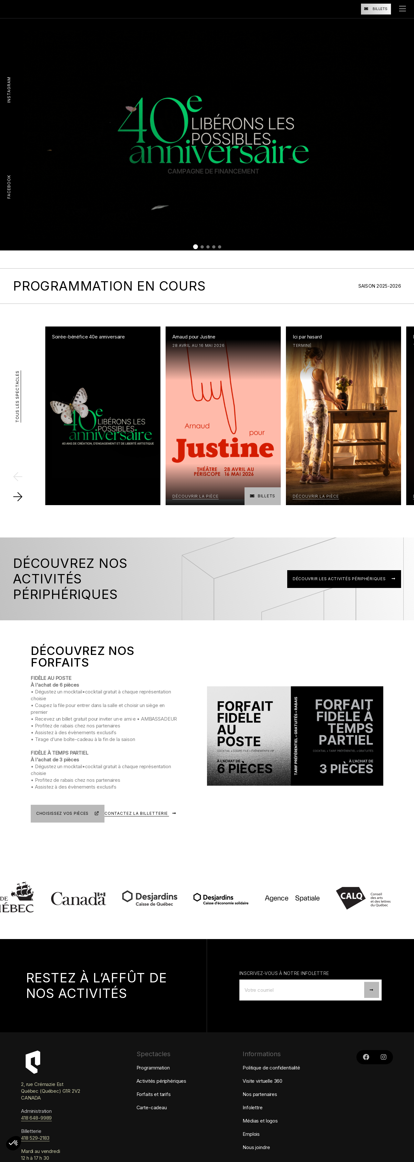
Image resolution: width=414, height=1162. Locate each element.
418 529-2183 (35, 1144)
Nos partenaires (260, 1100)
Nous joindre (256, 1153)
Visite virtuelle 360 (262, 1087)
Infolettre (253, 1113)
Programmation (153, 1073)
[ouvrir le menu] (402, 9)
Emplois (251, 1140)
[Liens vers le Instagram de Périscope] (384, 1063)
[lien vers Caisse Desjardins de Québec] (169, 904)
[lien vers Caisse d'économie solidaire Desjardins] (240, 904)
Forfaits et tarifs (153, 1100)
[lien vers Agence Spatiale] (311, 904)
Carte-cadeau (151, 1113)
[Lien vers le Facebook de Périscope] (366, 1063)
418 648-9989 (36, 1124)
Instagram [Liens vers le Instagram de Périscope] (8, 90)
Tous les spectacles (17, 396)
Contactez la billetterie (142, 821)
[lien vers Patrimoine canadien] (98, 904)
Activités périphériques (161, 1087)
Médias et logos (260, 1126)
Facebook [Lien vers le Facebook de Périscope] (8, 187)
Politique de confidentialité (271, 1073)
